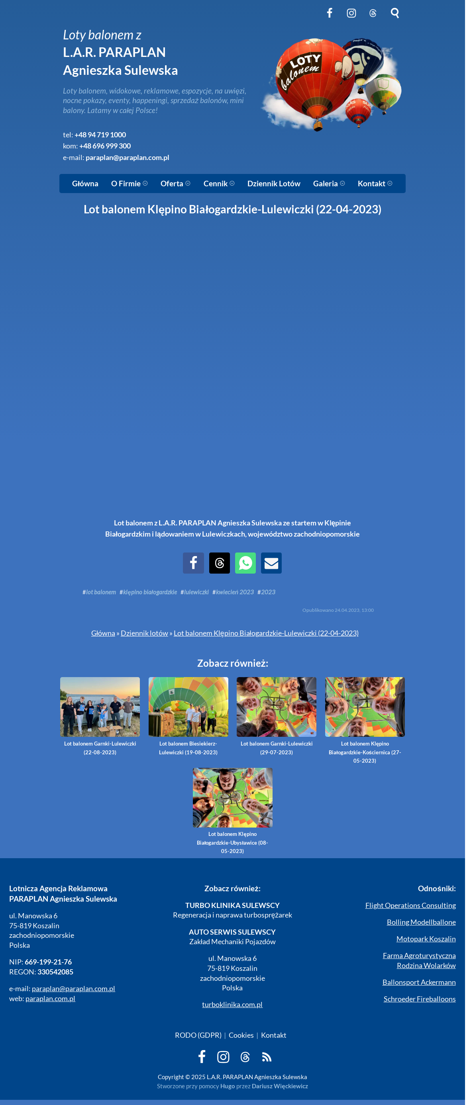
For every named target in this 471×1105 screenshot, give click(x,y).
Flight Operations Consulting (410, 905)
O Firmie (129, 183)
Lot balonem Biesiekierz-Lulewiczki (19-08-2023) (188, 716)
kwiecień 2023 (235, 591)
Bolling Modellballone (421, 922)
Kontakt (375, 183)
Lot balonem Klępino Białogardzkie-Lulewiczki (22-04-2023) (266, 633)
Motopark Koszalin (426, 939)
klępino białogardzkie (150, 591)
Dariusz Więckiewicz (280, 1085)
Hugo (227, 1085)
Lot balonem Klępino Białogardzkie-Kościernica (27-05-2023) (365, 720)
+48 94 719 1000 (100, 135)
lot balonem (101, 591)
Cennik (219, 183)
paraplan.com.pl (50, 998)
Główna (85, 183)
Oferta (176, 183)
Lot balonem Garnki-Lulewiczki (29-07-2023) (276, 716)
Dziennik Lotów (273, 183)
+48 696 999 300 (105, 146)
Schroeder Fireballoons (420, 999)
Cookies (241, 1035)
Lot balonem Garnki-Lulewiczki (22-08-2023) (100, 716)
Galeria (329, 183)
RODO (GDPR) (198, 1035)
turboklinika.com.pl (232, 1004)
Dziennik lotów (144, 633)
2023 (268, 591)
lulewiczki (196, 591)
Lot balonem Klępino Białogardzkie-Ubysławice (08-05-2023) (233, 811)
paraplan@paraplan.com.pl (127, 157)
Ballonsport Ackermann (419, 982)
